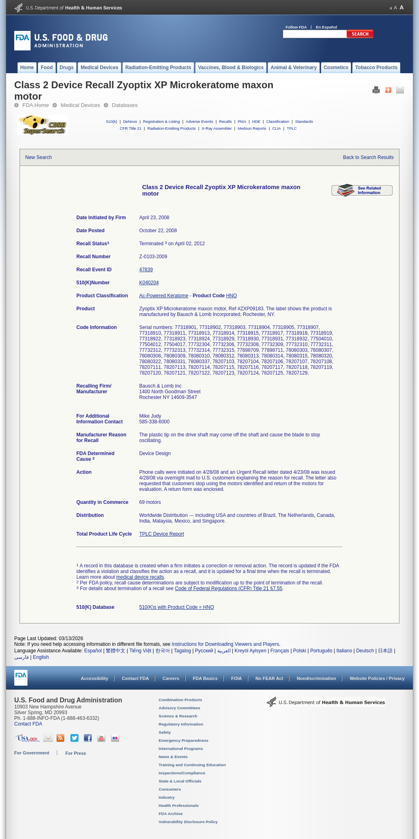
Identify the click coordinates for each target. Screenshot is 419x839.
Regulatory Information (181, 724)
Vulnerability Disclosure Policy (188, 821)
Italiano (344, 651)
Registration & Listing (161, 121)
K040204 (149, 282)
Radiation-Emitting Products (171, 128)
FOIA (236, 678)
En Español (326, 27)
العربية (224, 651)
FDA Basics (205, 678)
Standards (304, 121)
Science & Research (178, 716)
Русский (204, 651)
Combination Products (180, 699)
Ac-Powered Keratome (163, 296)
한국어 (162, 651)
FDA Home (35, 105)
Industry (167, 797)
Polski (299, 651)
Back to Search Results (368, 157)
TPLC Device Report (161, 534)
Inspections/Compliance (182, 773)
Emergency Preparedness (183, 740)
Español (93, 651)
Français (280, 651)
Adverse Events (199, 121)
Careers (171, 678)
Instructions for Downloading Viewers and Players (225, 644)
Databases (125, 105)
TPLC (292, 128)
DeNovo (130, 121)
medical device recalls (140, 577)
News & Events (173, 756)
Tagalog (182, 651)
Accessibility (94, 678)
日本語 (385, 651)
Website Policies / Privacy (377, 678)
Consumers (170, 789)
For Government (31, 752)
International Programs (181, 748)
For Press (75, 753)
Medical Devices (80, 105)
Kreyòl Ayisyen (250, 651)
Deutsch (365, 651)
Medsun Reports (252, 128)
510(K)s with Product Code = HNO (176, 607)
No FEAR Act (269, 678)
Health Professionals (179, 805)
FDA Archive (171, 813)
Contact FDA (135, 678)
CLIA (276, 128)
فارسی (21, 657)
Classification (277, 121)
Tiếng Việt (140, 651)
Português (321, 651)
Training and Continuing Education (192, 765)
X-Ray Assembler (217, 128)
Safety (165, 732)
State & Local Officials (180, 781)
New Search (38, 157)
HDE (256, 121)
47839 (146, 269)
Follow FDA (296, 27)
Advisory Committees (179, 708)
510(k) (111, 121)
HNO (231, 296)
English (41, 657)
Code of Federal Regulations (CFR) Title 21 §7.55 (228, 588)
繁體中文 (115, 651)
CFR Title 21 (130, 128)
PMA (242, 121)
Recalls (225, 121)
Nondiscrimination (316, 678)
